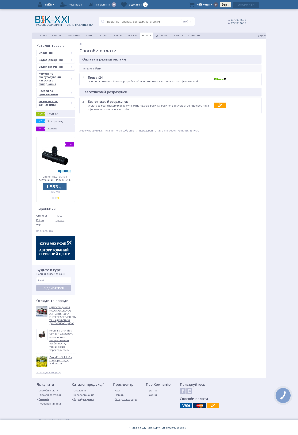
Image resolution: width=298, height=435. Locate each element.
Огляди (132, 35)
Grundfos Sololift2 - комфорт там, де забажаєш (60, 360)
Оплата (146, 35)
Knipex (40, 220)
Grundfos (42, 215)
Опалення (55, 53)
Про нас (103, 35)
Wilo (38, 225)
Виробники (74, 35)
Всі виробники (45, 231)
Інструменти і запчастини (55, 102)
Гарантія (178, 35)
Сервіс (89, 35)
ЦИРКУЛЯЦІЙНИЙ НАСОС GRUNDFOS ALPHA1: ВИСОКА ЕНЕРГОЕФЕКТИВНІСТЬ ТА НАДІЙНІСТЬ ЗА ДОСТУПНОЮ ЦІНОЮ (62, 315)
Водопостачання (55, 67)
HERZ (59, 215)
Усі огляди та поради (48, 372)
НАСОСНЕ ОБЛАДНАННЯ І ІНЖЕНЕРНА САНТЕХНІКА (64, 21)
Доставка (161, 35)
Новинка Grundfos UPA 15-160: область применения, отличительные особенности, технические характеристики (61, 340)
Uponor (60, 220)
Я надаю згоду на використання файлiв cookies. (157, 427)
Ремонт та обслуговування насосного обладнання (55, 79)
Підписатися (54, 288)
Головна (41, 35)
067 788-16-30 (238, 20)
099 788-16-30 (238, 23)
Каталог (57, 35)
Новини (118, 35)
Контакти (194, 35)
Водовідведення (55, 60)
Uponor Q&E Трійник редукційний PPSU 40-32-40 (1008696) (56, 178)
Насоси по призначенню (55, 92)
